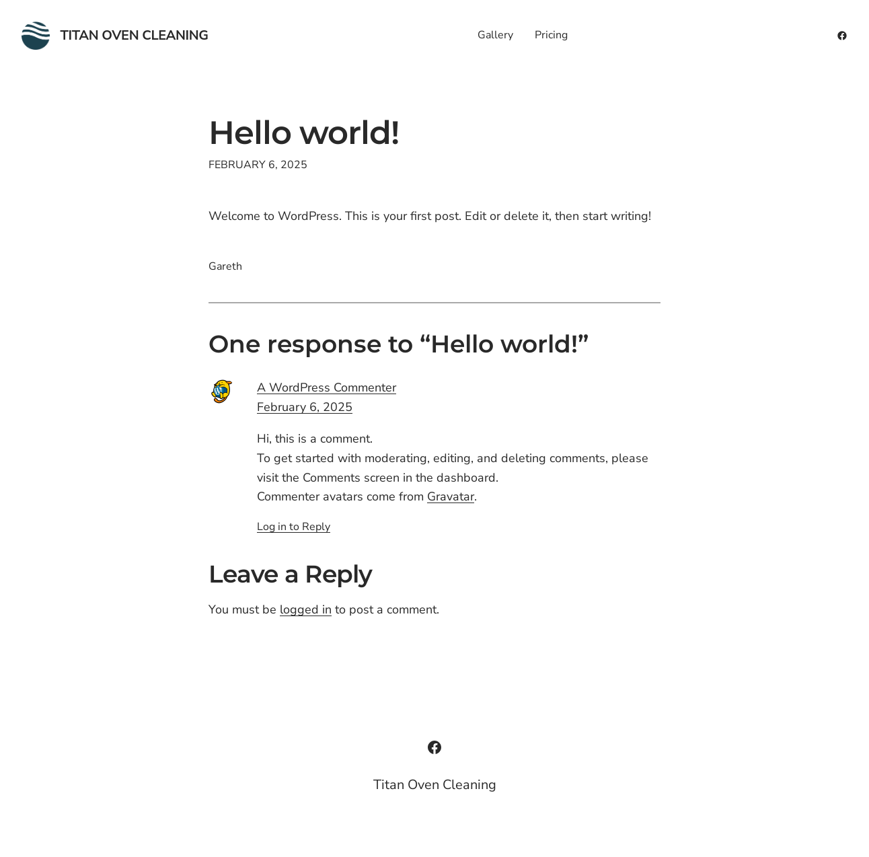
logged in (306, 609)
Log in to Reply (293, 526)
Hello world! (304, 132)
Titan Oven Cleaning (135, 35)
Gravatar (450, 496)
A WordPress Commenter (326, 387)
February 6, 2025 (304, 407)
